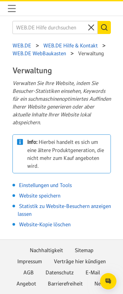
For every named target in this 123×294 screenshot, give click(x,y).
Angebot (26, 283)
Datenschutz (60, 272)
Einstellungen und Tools (45, 185)
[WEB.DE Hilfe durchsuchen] (55, 27)
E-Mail (93, 272)
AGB (28, 272)
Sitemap (84, 250)
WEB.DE (27, 8)
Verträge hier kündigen (80, 261)
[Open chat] (108, 281)
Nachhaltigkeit (46, 250)
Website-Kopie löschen (45, 224)
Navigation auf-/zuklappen (12, 8)
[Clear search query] (91, 27)
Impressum (29, 261)
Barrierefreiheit (65, 283)
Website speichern (39, 195)
